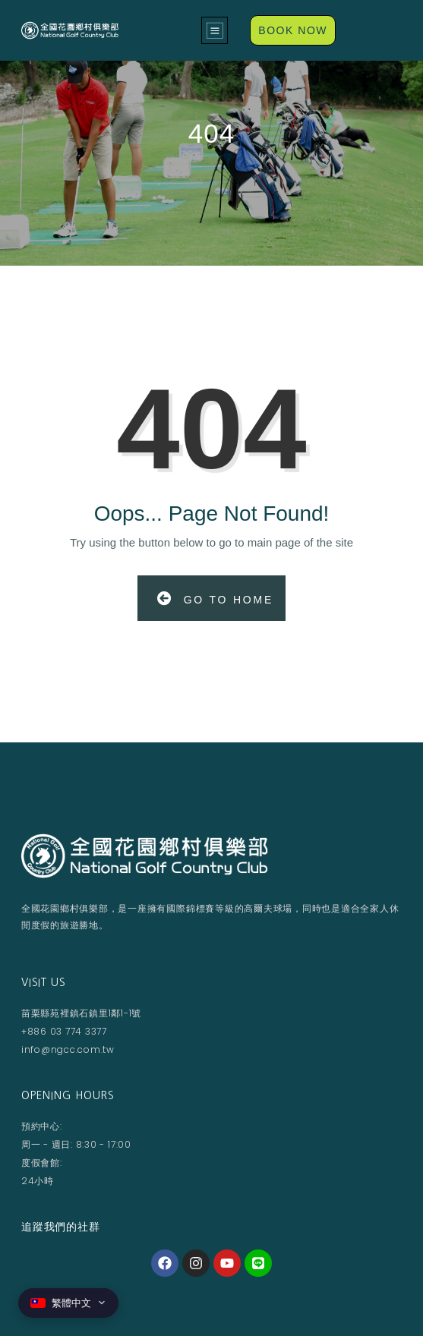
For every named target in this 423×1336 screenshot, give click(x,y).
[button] (214, 30)
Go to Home (215, 598)
